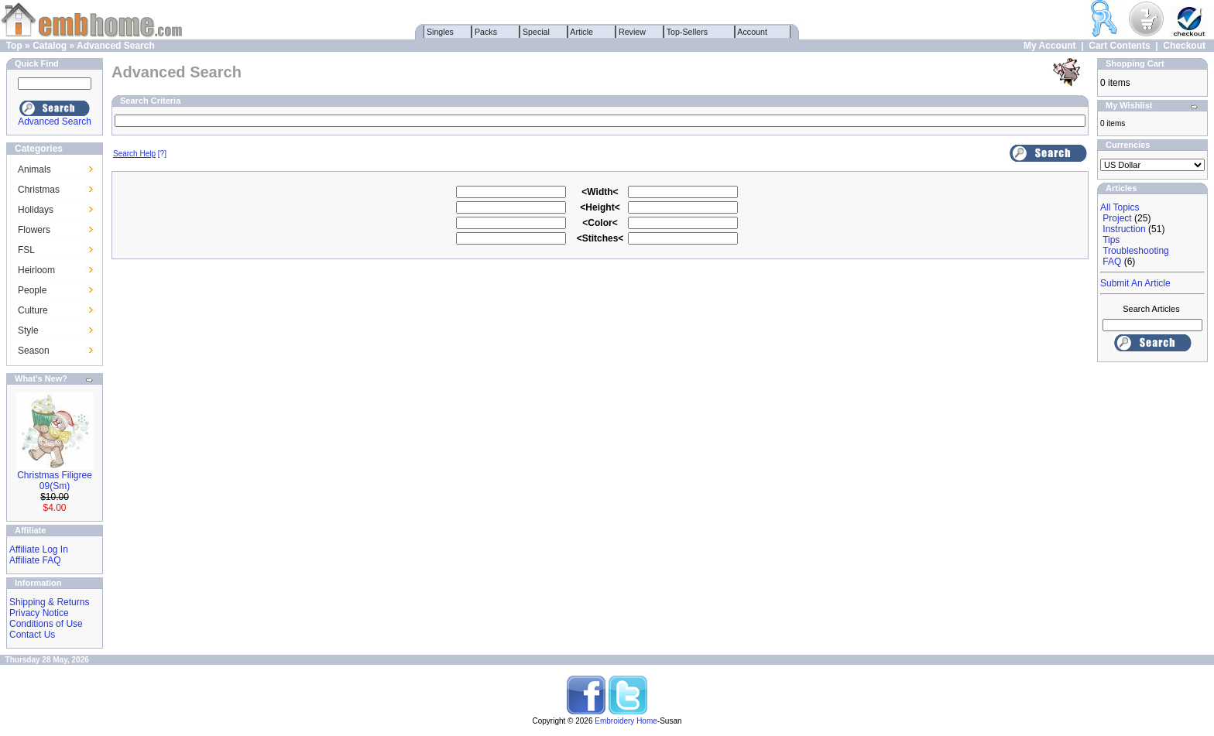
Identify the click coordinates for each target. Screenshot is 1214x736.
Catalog (50, 45)
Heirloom (36, 270)
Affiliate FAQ (34, 560)
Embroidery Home (626, 721)
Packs (485, 31)
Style (28, 330)
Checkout (1184, 45)
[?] (139, 153)
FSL (26, 250)
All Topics (1119, 207)
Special (536, 31)
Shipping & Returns (49, 602)
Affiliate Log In (38, 549)
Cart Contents (1119, 45)
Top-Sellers (687, 31)
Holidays (35, 209)
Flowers (34, 229)
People (32, 290)
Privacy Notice (39, 613)
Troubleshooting (1136, 250)
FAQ (1112, 261)
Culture (33, 310)
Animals (34, 169)
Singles (440, 31)
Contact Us (32, 634)
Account (753, 31)
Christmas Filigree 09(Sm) (54, 480)
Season (34, 350)
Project (1117, 218)
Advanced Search (116, 45)
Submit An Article (1135, 283)
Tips (1111, 239)
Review (632, 31)
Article (581, 31)
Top (14, 45)
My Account (1050, 45)
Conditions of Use (46, 623)
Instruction (1124, 229)
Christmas (39, 189)
